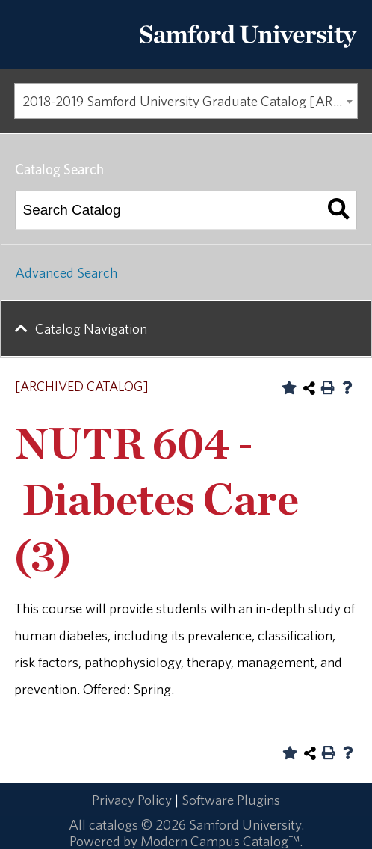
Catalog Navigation (91, 328)
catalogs (113, 824)
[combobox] (186, 101)
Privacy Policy (132, 799)
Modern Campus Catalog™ (220, 841)
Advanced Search (66, 272)
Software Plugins (231, 799)
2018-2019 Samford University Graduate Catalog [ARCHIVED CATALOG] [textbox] (190, 101)
